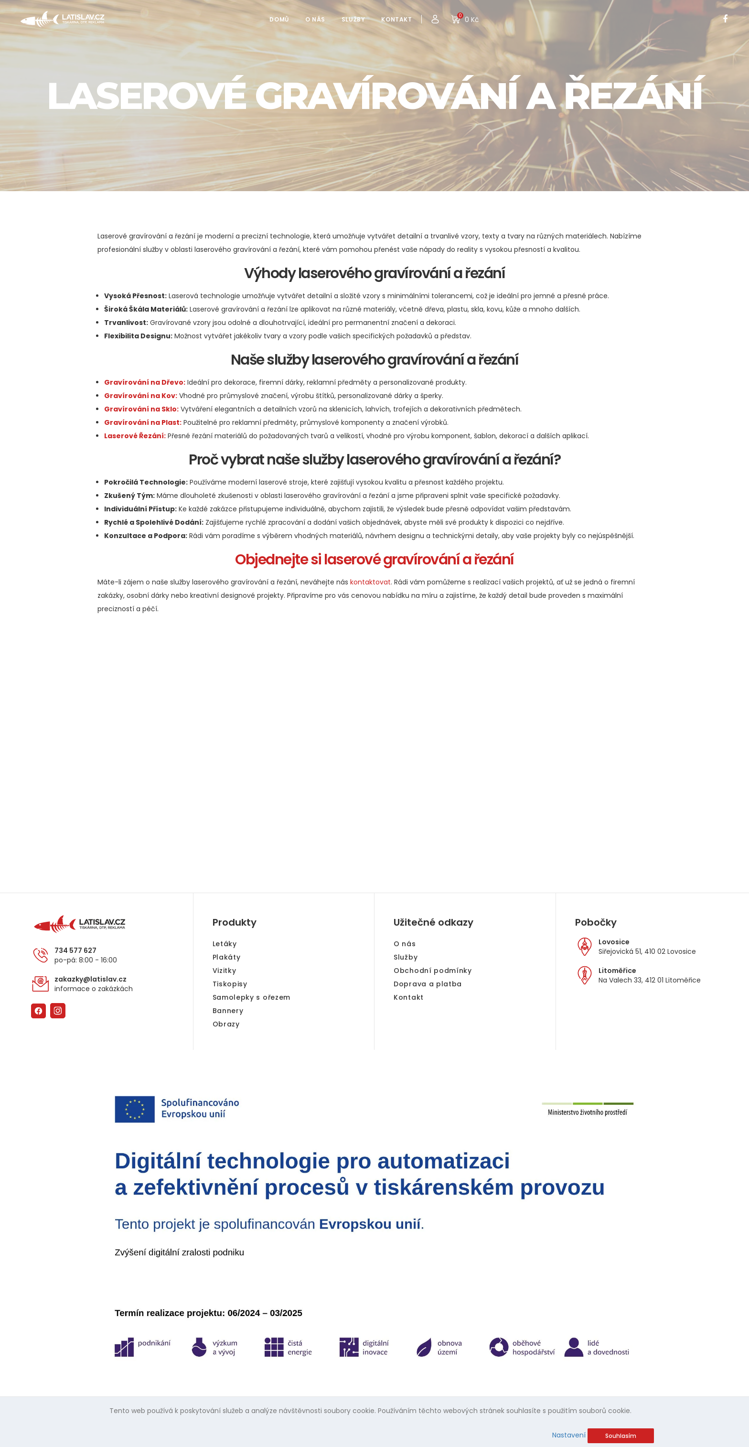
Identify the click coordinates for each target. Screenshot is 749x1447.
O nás (405, 944)
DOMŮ (279, 19)
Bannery (228, 1010)
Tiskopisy (230, 984)
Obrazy (226, 1024)
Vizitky (224, 970)
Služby (405, 957)
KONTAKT (396, 19)
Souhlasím (620, 1436)
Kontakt (409, 997)
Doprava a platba (428, 984)
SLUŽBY (353, 19)
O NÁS (315, 19)
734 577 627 (75, 950)
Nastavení (569, 1435)
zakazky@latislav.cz (90, 979)
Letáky (225, 944)
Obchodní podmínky (433, 970)
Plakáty (227, 957)
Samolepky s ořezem (252, 997)
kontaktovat (370, 582)
